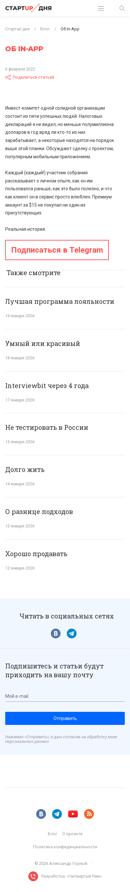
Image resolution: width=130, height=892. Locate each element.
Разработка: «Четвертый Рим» (71, 876)
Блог (52, 833)
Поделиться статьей (29, 77)
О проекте (72, 833)
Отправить (65, 718)
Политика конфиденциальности (65, 846)
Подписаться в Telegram (57, 250)
